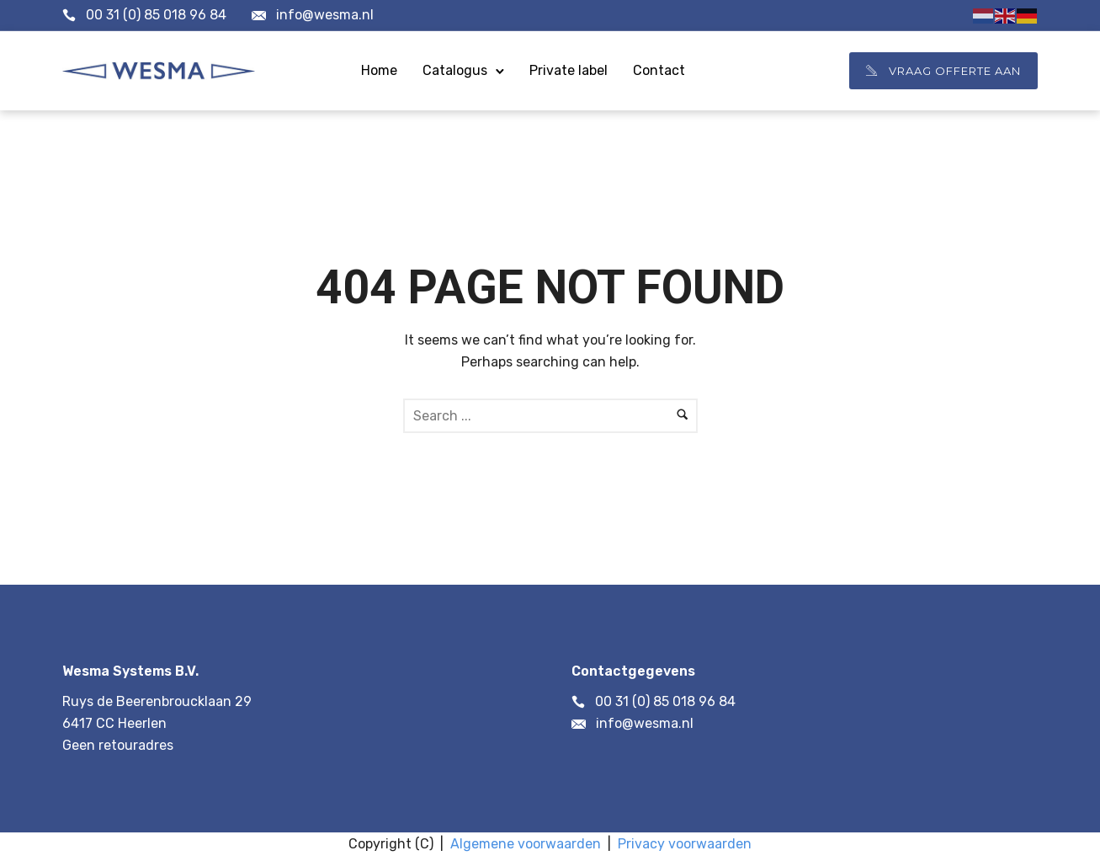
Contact (659, 70)
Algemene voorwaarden (525, 844)
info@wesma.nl (325, 15)
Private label (568, 70)
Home (379, 70)
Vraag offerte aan (943, 71)
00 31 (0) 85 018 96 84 (156, 15)
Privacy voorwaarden (685, 844)
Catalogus (454, 70)
